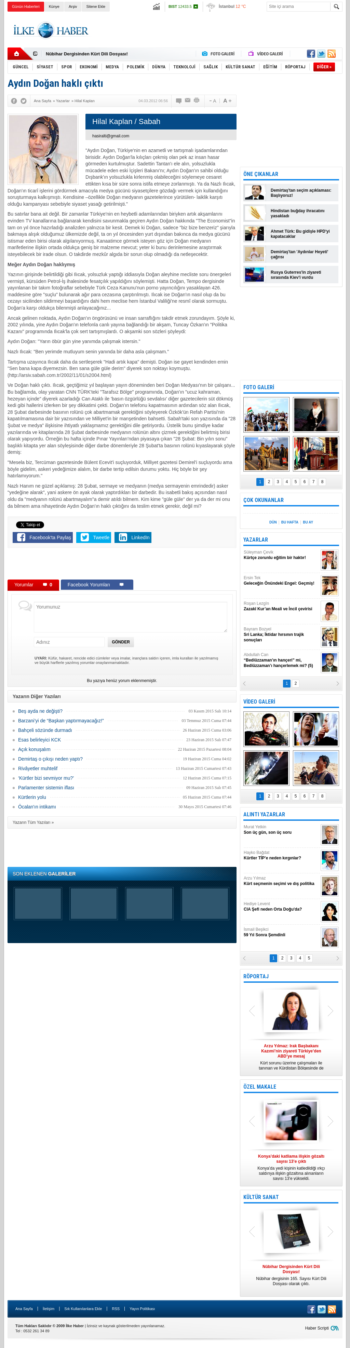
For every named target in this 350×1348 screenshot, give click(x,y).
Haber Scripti (317, 1328)
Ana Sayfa (24, 1309)
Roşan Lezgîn (281, 606)
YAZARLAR (255, 539)
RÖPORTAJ (256, 976)
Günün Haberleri (26, 6)
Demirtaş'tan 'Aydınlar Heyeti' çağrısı (299, 254)
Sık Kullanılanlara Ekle (83, 1309)
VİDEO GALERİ (259, 701)
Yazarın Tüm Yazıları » (33, 822)
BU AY (308, 522)
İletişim (48, 1309)
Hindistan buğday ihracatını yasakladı (297, 213)
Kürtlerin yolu (32, 797)
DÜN (273, 522)
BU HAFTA (289, 522)
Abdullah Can (281, 660)
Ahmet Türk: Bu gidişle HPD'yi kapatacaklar (300, 234)
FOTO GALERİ (258, 387)
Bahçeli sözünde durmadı (45, 730)
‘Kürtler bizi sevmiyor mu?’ (46, 778)
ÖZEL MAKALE (259, 1087)
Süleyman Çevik (281, 555)
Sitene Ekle (95, 6)
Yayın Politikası (142, 1309)
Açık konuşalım (34, 749)
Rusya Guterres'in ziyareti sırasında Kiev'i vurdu (296, 275)
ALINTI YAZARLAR (264, 814)
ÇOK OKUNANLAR (263, 500)
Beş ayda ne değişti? (40, 711)
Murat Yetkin (281, 830)
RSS (116, 1309)
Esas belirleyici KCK (39, 740)
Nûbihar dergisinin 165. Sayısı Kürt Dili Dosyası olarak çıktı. (291, 1275)
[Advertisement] (218, 30)
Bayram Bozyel (281, 635)
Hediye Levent (281, 906)
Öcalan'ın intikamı (37, 806)
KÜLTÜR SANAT (261, 1197)
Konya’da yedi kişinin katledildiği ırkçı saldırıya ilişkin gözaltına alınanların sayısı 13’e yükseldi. (291, 1167)
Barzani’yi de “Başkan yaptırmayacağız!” (61, 720)
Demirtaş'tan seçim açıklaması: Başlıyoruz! (301, 193)
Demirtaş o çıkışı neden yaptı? (50, 759)
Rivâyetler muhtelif (37, 768)
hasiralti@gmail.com (110, 136)
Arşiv (73, 6)
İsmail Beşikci (281, 932)
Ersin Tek (281, 580)
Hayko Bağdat (281, 855)
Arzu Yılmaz (281, 881)
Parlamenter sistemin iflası (46, 787)
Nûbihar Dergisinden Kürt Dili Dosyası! (87, 53)
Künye (54, 6)
